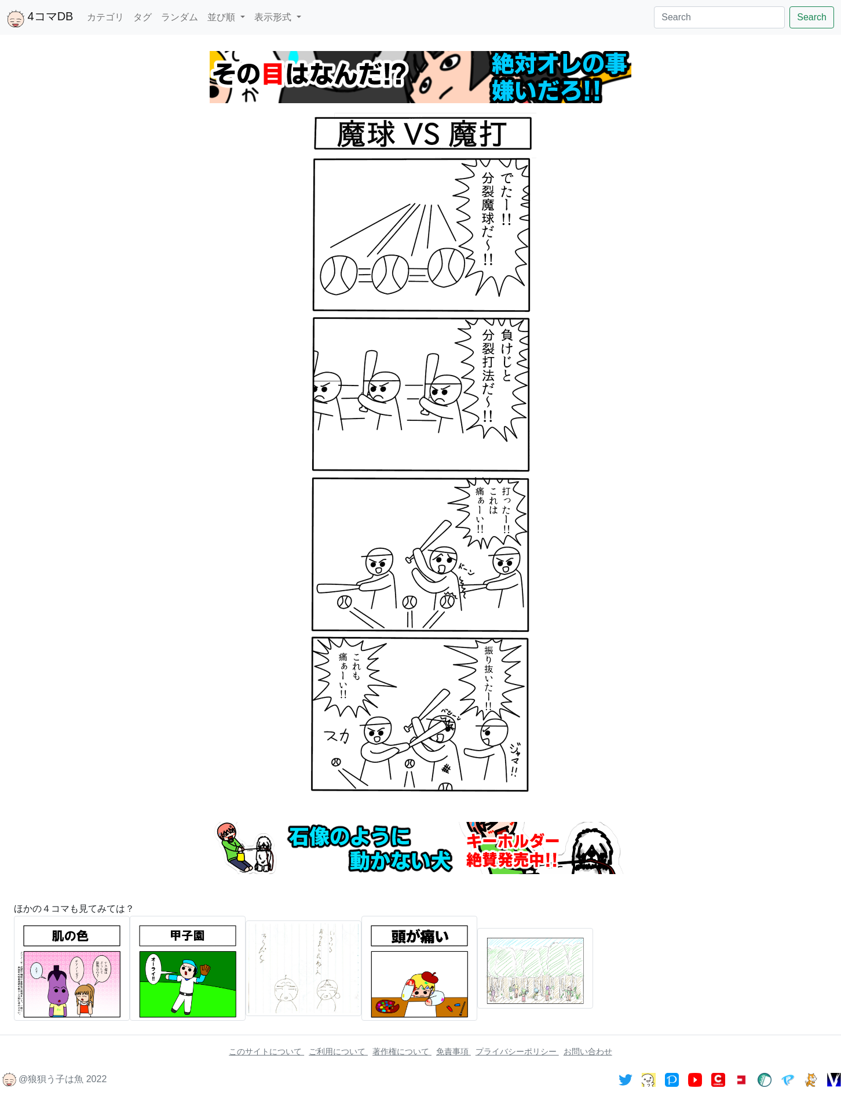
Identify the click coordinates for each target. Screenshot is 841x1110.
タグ (142, 17)
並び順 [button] (222, 17)
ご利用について (338, 1051)
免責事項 (453, 1051)
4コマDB (40, 18)
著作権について (402, 1051)
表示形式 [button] (274, 17)
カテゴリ (105, 17)
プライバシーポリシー (517, 1051)
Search (812, 17)
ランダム (179, 17)
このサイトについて (266, 1051)
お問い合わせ (588, 1051)
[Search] (719, 17)
